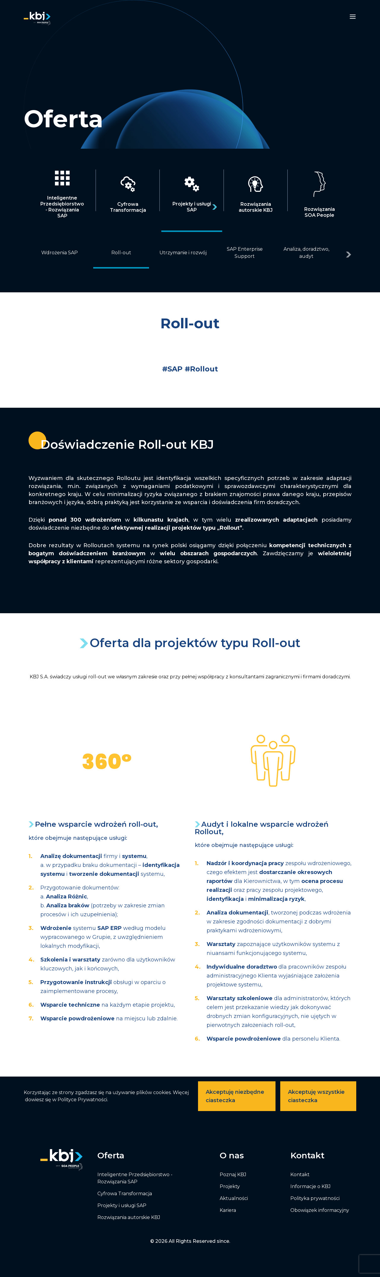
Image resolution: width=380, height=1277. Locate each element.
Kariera (228, 1210)
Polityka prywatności (315, 1198)
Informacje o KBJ (310, 1186)
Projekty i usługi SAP (121, 1205)
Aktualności (234, 1198)
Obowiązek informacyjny (319, 1210)
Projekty (230, 1186)
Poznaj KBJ (233, 1174)
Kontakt (300, 1174)
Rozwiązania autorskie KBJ (128, 1217)
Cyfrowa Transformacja (124, 1193)
